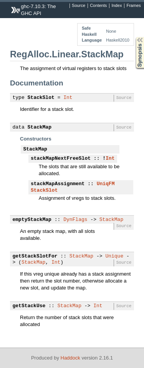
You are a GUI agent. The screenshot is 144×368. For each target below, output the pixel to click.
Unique (114, 256)
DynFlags (75, 219)
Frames (133, 5)
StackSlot (41, 97)
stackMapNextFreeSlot (61, 158)
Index (116, 5)
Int (67, 97)
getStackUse (29, 306)
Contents (98, 5)
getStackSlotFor (35, 256)
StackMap (39, 127)
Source (78, 5)
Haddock (70, 358)
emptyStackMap (32, 219)
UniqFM (106, 184)
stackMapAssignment (57, 184)
